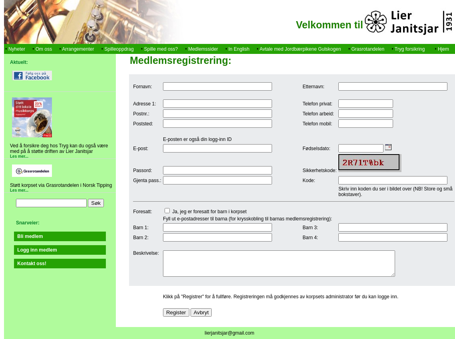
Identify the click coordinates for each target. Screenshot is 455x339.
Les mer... (19, 156)
